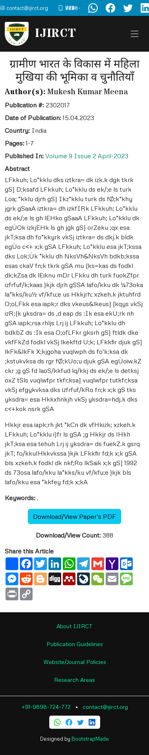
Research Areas (74, 679)
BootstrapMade (90, 739)
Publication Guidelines (74, 643)
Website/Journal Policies (74, 661)
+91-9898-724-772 (46, 706)
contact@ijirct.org (105, 706)
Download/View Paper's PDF (74, 516)
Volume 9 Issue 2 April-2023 (86, 156)
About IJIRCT (74, 626)
